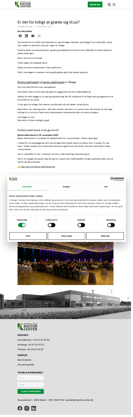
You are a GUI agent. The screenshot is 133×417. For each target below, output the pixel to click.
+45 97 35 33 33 (35, 344)
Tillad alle (105, 236)
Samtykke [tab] (27, 186)
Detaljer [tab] (66, 186)
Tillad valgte (66, 236)
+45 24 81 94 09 (34, 349)
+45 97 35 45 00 (41, 339)
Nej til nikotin (24, 359)
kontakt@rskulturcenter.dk (79, 399)
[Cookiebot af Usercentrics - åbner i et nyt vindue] (112, 179)
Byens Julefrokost (28, 82)
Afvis (28, 236)
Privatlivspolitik (26, 364)
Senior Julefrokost (53, 82)
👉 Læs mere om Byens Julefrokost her (36, 166)
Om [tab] (106, 186)
